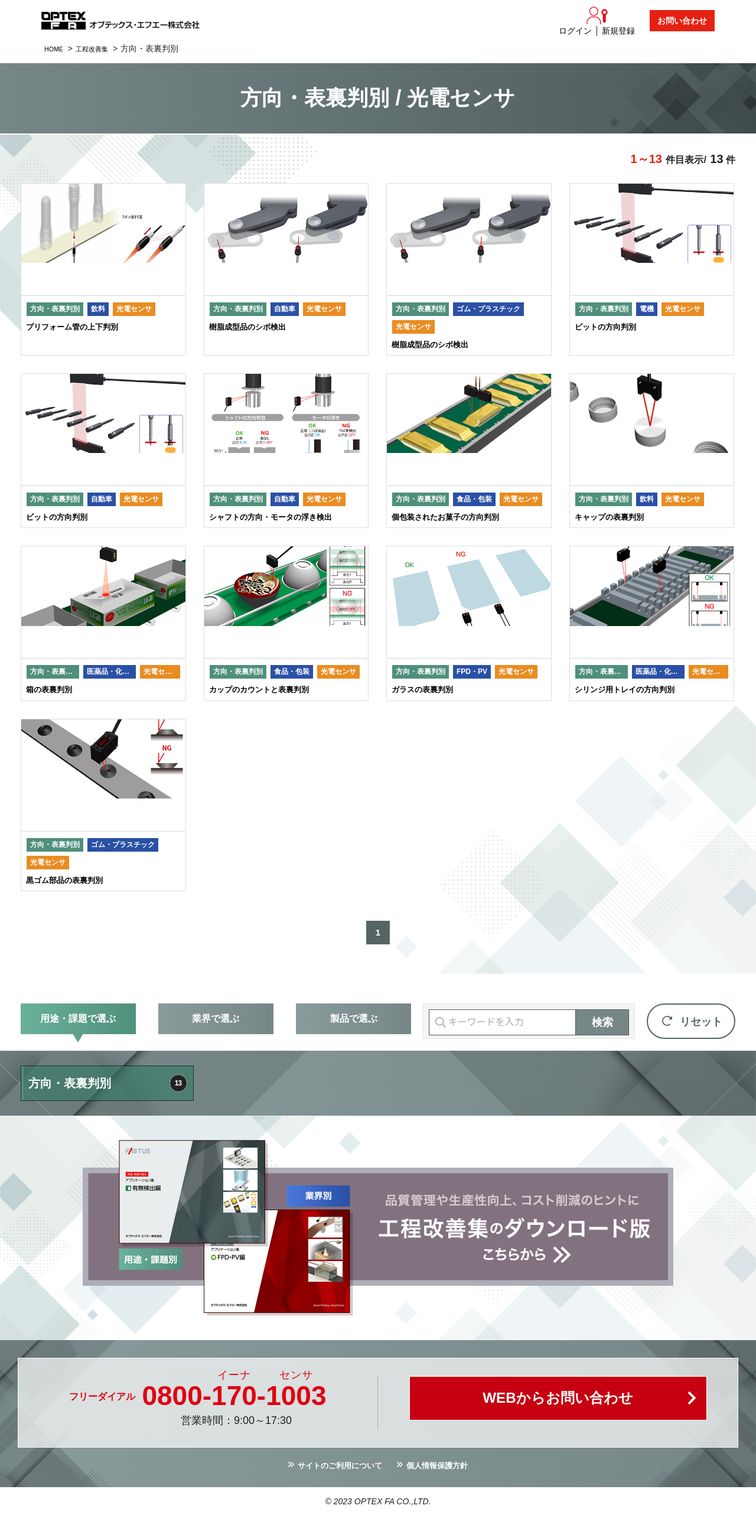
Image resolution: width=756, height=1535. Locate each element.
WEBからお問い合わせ (558, 1419)
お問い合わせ (682, 20)
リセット (701, 1038)
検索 (602, 1039)
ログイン (575, 30)
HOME (56, 48)
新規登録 (618, 30)
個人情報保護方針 (447, 1484)
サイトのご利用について (333, 1484)
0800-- (234, 1412)
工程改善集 (102, 48)
